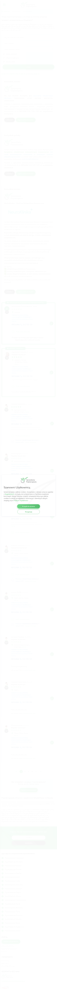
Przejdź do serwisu (28, 506)
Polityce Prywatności (21, 500)
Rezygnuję (28, 512)
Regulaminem (9, 494)
